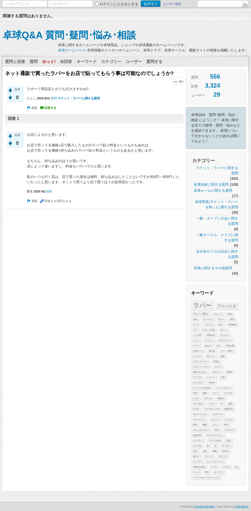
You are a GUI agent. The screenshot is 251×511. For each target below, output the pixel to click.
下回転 (216, 361)
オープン (219, 472)
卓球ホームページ (72, 50)
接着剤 (221, 398)
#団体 (229, 372)
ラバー (202, 305)
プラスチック (225, 340)
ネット (216, 425)
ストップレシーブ (215, 462)
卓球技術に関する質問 (211, 184)
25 (222, 404)
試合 (221, 325)
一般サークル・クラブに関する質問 (217, 237)
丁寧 (223, 377)
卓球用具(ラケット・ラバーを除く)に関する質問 (216, 204)
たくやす (228, 393)
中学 (226, 425)
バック (196, 346)
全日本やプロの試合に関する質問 (217, 254)
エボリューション (201, 367)
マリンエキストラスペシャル (206, 477)
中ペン (224, 330)
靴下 (217, 430)
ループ (218, 367)
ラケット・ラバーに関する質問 (217, 170)
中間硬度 (232, 325)
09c (218, 346)
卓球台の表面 (199, 467)
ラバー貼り (198, 404)
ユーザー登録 (172, 4)
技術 (195, 319)
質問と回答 (15, 61)
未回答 (66, 61)
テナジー (209, 456)
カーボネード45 (212, 409)
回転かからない (200, 372)
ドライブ (209, 325)
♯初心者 (230, 346)
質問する (154, 61)
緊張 (195, 425)
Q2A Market (241, 506)
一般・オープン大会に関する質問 (217, 221)
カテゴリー (111, 61)
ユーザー (134, 61)
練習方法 (229, 409)
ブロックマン (199, 419)
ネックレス (198, 382)
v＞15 (195, 398)
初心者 (212, 351)
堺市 (207, 472)
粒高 (230, 314)
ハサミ (212, 404)
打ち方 (196, 409)
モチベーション (200, 414)
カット (196, 340)
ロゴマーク (218, 414)
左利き (212, 382)
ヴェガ (196, 472)
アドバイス (226, 306)
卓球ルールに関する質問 (213, 190)
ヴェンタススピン (201, 430)
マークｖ (209, 340)
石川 (195, 451)
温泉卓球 (197, 435)
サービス (225, 335)
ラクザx (226, 467)
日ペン (222, 319)
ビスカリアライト (215, 435)
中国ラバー (198, 351)
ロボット (217, 372)
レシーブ (215, 419)
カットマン (208, 319)
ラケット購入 (227, 351)
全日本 (225, 451)
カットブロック (224, 388)
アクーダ (197, 377)
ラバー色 (197, 446)
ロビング (223, 456)
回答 (49, 191)
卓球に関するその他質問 (213, 268)
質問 (34, 61)
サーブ (196, 325)
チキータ (208, 398)
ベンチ (214, 467)
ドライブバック (200, 361)
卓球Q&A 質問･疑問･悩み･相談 (69, 35)
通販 (205, 393)
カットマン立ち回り (202, 388)
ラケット (218, 314)
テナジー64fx (215, 440)
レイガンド (198, 440)
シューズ (197, 356)
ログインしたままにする (119, 4)
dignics (208, 346)
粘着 (223, 356)
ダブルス (226, 446)
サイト (216, 393)
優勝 (215, 451)
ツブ (195, 330)
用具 (232, 319)
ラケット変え (200, 313)
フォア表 (197, 335)
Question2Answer (204, 506)
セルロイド (230, 430)
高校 (230, 404)
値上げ (196, 456)
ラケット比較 (209, 330)
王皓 (228, 440)
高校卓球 (211, 335)
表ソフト (211, 356)
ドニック (211, 377)
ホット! (48, 61)
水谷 (205, 451)
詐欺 (195, 393)
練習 (205, 425)
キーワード (87, 61)
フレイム (229, 419)
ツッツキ (197, 462)
